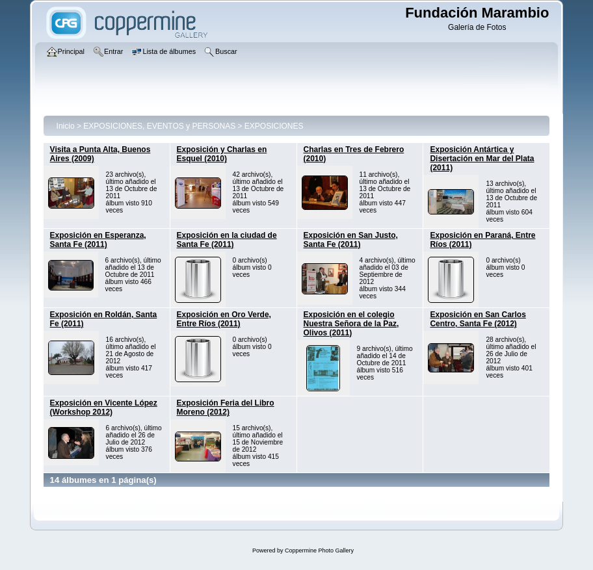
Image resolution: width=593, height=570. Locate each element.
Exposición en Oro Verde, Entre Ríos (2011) (224, 319)
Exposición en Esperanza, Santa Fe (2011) (98, 240)
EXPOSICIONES (274, 126)
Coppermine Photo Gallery (319, 550)
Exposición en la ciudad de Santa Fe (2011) (227, 240)
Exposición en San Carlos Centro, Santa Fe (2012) (477, 319)
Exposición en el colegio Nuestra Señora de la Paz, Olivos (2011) (351, 323)
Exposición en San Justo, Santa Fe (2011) (351, 240)
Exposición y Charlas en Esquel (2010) (222, 154)
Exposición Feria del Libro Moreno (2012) (225, 407)
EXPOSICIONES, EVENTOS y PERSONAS (159, 126)
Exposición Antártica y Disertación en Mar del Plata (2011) (482, 158)
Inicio (66, 126)
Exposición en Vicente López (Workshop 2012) (103, 407)
